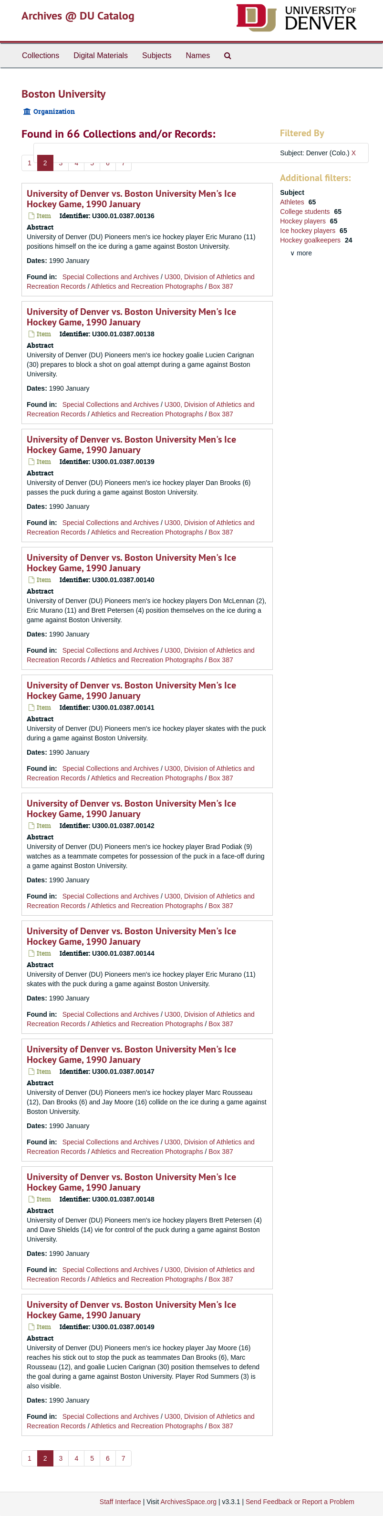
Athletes (293, 202)
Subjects (156, 55)
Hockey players (304, 221)
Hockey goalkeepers (311, 240)
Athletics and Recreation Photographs (147, 286)
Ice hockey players (308, 230)
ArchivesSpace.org (188, 1502)
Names (198, 55)
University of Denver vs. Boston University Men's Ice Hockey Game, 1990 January (131, 198)
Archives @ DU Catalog (78, 15)
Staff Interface (120, 1502)
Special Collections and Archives (110, 277)
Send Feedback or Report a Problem (300, 1502)
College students (305, 211)
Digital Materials (100, 55)
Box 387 (220, 286)
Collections (40, 55)
